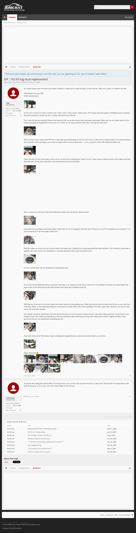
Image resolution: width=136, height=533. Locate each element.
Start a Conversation (13, 108)
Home (4, 17)
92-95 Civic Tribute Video (36, 432)
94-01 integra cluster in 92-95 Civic (40, 435)
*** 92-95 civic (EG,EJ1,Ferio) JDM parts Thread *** (45, 442)
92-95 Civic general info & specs (39, 452)
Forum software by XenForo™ (21, 525)
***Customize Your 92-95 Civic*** (40, 448)
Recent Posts (22, 23)
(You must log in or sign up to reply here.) (118, 417)
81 (20, 113)
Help (116, 515)
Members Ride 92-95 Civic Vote (39, 439)
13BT (30, 82)
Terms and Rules (124, 515)
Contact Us (109, 515)
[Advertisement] (68, 45)
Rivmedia (18, 528)
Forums (12, 17)
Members (23, 17)
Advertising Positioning (10, 523)
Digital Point (24, 523)
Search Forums (9, 23)
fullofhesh (10, 398)
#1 (130, 376)
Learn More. (101, 73)
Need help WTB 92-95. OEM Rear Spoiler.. (42, 429)
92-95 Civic (17, 82)
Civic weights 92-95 (34, 445)
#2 (130, 396)
